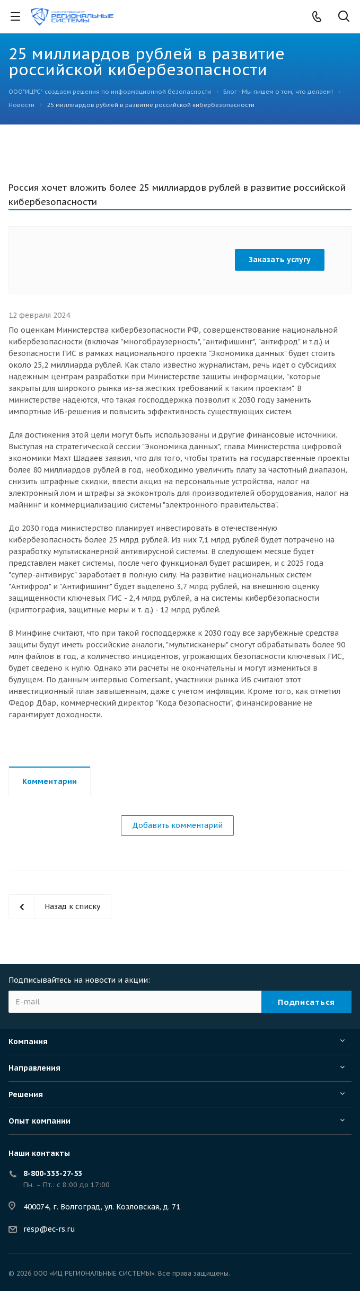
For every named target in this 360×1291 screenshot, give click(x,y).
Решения (25, 1094)
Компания (28, 1041)
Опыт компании (39, 1121)
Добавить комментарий (177, 825)
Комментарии (49, 781)
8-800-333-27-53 (52, 1173)
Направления (34, 1068)
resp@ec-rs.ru (49, 1229)
